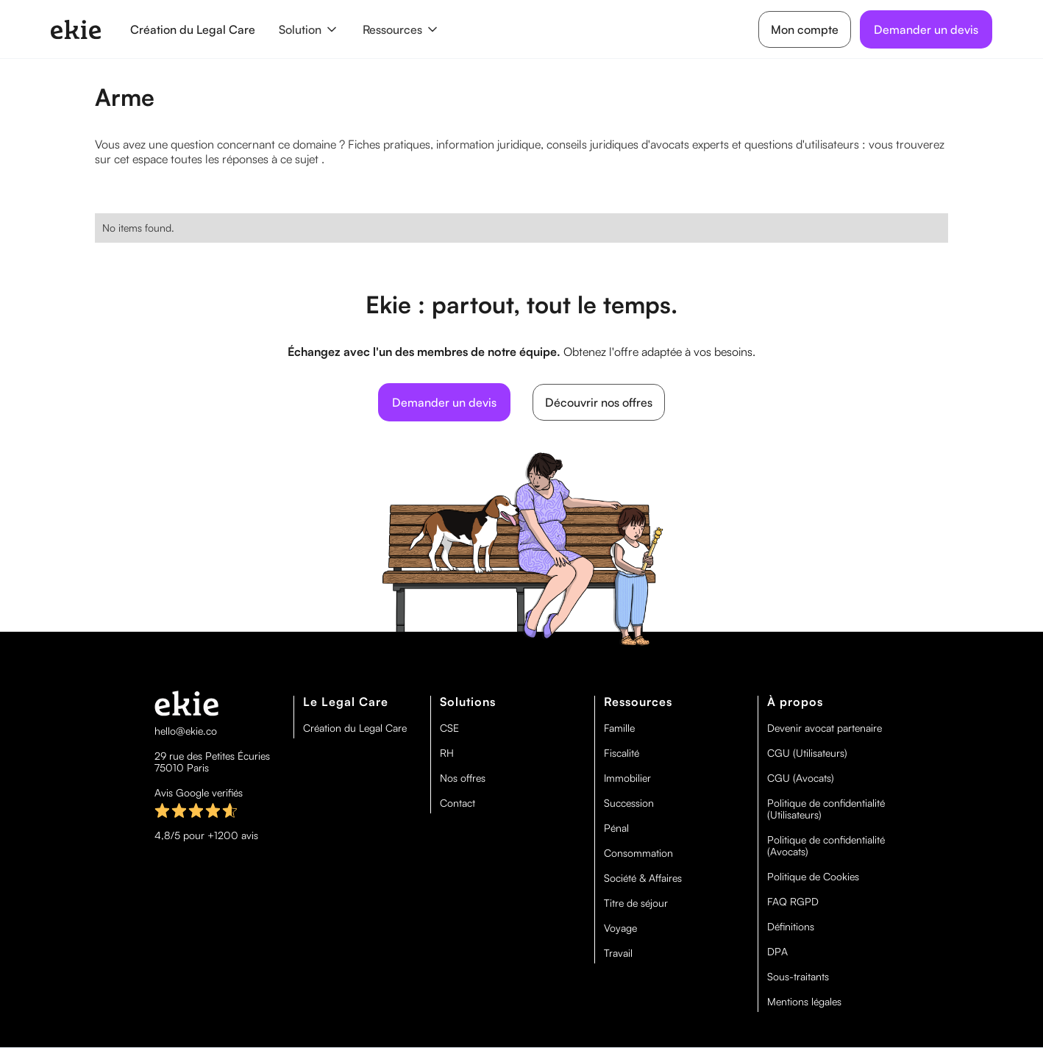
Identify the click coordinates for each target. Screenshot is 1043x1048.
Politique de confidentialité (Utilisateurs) (826, 809)
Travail (618, 953)
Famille (619, 728)
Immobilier (627, 778)
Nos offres (462, 778)
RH (447, 753)
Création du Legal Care (192, 29)
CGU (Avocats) (800, 778)
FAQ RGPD (793, 902)
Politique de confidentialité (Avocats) (826, 846)
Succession (629, 803)
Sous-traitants (798, 977)
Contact (457, 803)
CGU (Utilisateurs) (807, 753)
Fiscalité (621, 753)
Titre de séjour (636, 903)
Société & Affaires (643, 878)
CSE (449, 728)
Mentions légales (804, 1002)
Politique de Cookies (813, 877)
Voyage (620, 928)
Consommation (638, 853)
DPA (777, 952)
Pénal (616, 828)
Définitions (790, 927)
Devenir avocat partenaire (824, 728)
